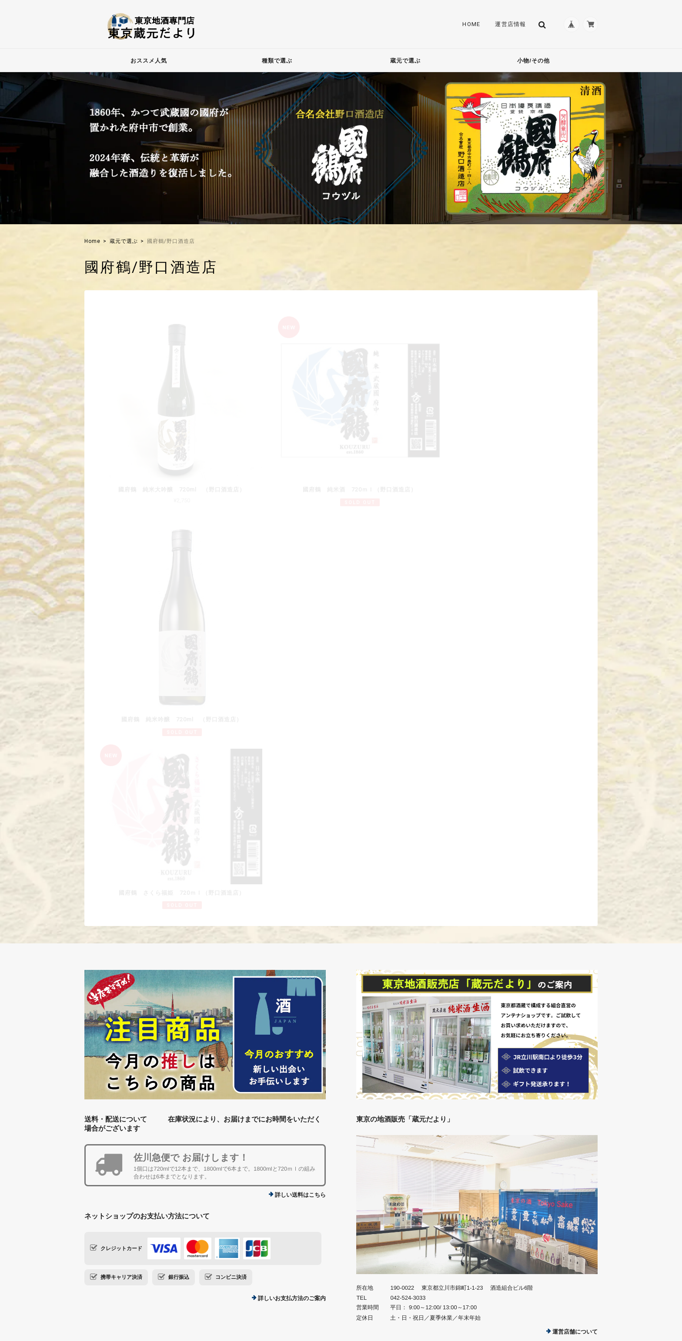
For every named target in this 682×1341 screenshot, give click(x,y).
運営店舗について (575, 1113)
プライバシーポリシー (501, 1287)
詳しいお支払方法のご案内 (292, 1080)
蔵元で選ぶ (405, 60)
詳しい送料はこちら (300, 976)
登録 (570, 1209)
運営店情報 (507, 24)
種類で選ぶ (277, 60)
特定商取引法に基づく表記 (569, 1287)
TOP (458, 1287)
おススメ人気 (148, 60)
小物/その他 (533, 60)
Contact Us (279, 1201)
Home (468, 24)
